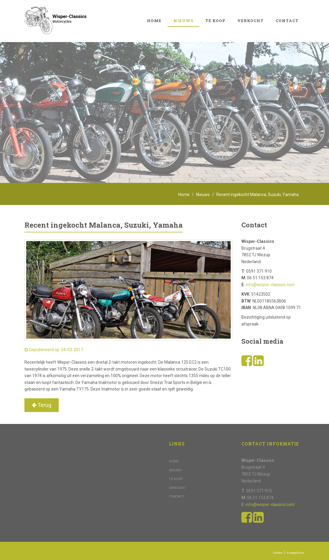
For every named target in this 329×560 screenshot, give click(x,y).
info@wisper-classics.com (270, 284)
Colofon (278, 552)
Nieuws (183, 20)
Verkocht (250, 20)
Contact (287, 20)
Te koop (215, 20)
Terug (41, 405)
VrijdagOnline (295, 552)
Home (154, 20)
